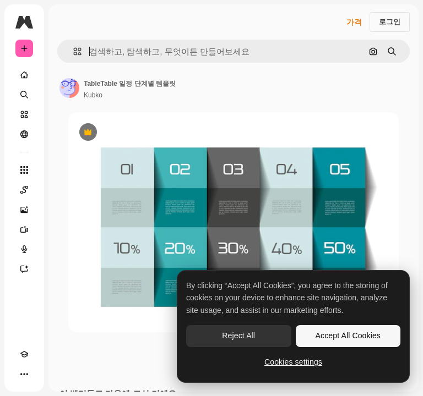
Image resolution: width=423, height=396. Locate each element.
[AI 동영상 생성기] (24, 229)
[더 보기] (24, 374)
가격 (354, 22)
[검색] (24, 94)
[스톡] (24, 114)
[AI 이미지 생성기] (24, 209)
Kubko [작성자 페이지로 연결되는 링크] (93, 95)
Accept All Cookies (348, 335)
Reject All (238, 335)
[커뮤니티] (24, 134)
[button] (73, 51)
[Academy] (24, 354)
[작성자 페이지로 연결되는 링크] (69, 88)
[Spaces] (24, 190)
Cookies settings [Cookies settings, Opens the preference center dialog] (293, 362)
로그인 (389, 22)
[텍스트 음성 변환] (24, 249)
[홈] (24, 75)
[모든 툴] (24, 170)
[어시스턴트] (24, 269)
